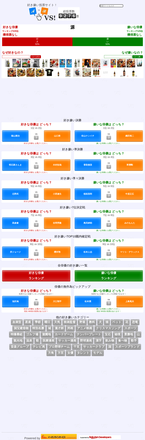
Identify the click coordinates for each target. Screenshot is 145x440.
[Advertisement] (101, 14)
